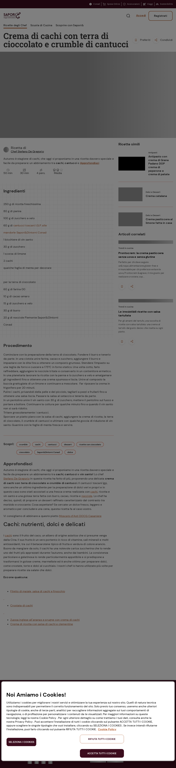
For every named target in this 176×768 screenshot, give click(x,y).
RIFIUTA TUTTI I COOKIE (102, 739)
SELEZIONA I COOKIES (21, 742)
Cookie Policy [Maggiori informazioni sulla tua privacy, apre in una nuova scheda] (107, 729)
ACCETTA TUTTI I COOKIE (101, 753)
